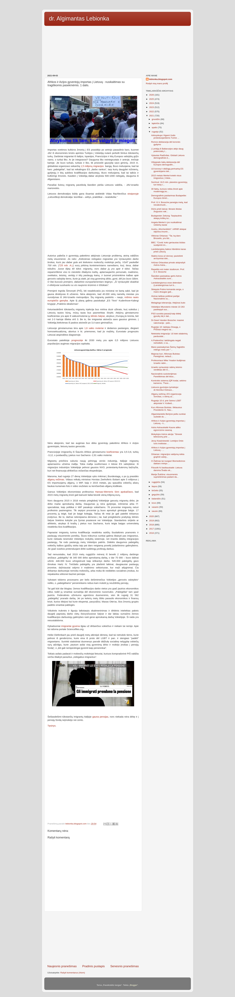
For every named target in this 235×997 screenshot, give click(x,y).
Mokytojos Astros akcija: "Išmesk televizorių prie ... (166, 435)
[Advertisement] (117, 49)
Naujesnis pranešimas (62, 966)
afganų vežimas (56, 479)
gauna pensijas (100, 716)
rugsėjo (155, 132)
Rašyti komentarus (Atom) (72, 972)
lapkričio (156, 123)
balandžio (157, 498)
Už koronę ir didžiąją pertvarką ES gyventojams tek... (167, 170)
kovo (154, 503)
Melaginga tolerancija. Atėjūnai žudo (168, 303)
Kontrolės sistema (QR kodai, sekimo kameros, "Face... (168, 381)
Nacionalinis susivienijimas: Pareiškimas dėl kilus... (164, 375)
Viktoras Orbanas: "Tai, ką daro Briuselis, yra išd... (165, 237)
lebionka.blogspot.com (160, 79)
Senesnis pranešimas (124, 966)
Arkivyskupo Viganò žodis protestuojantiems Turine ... (165, 136)
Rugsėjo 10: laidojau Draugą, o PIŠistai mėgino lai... (165, 328)
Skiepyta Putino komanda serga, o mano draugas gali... (167, 290)
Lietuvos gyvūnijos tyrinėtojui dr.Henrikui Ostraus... (164, 388)
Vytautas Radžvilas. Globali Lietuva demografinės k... (167, 156)
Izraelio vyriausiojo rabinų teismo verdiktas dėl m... (166, 368)
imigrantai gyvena (70, 626)
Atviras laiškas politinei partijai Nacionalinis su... (165, 297)
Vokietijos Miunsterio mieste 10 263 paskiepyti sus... (168, 308)
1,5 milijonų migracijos (92, 166)
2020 (151, 516)
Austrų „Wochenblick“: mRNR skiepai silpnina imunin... (168, 230)
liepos (155, 486)
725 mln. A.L (66, 265)
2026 (151, 95)
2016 (151, 533)
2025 (151, 99)
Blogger (133, 985)
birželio (155, 490)
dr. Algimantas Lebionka (79, 18)
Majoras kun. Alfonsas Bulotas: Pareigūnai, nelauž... (165, 355)
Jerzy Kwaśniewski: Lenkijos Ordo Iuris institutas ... (167, 442)
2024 (151, 103)
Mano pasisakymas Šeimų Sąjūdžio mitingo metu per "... (168, 348)
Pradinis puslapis (93, 966)
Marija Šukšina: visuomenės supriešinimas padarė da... (164, 475)
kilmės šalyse (98, 316)
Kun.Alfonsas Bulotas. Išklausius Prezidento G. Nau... (166, 408)
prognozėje (77, 340)
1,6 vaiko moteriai (94, 328)
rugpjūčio (156, 482)
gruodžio (156, 119)
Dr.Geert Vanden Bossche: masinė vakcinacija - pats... (167, 321)
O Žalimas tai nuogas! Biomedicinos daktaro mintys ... (168, 462)
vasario (155, 507)
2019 (151, 520)
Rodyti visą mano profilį (157, 83)
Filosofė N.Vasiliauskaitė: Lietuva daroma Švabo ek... (166, 468)
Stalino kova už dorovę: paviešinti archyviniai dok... (167, 257)
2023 (151, 107)
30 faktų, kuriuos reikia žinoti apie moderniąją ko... (167, 190)
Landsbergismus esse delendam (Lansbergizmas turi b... (166, 284)
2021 (151, 115)
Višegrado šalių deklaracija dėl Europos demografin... (165, 163)
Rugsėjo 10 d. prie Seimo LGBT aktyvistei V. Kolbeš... (166, 401)
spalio (155, 127)
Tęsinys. (52, 725)
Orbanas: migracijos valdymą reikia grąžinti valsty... (167, 455)
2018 (151, 524)
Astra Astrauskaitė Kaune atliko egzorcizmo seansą (166, 428)
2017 (151, 529)
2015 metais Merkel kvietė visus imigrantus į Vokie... (166, 176)
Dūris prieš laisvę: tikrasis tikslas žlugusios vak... (166, 210)
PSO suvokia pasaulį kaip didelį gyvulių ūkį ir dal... (166, 314)
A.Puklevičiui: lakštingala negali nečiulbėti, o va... (166, 341)
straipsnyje (133, 193)
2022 (151, 111)
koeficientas (113, 452)
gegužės (156, 494)
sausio (155, 511)
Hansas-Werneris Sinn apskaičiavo (114, 492)
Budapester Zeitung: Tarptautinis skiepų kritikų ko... (166, 217)
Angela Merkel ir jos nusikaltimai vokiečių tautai (166, 223)
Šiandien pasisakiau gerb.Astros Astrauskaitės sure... (166, 277)
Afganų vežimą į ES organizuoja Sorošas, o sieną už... (166, 395)
